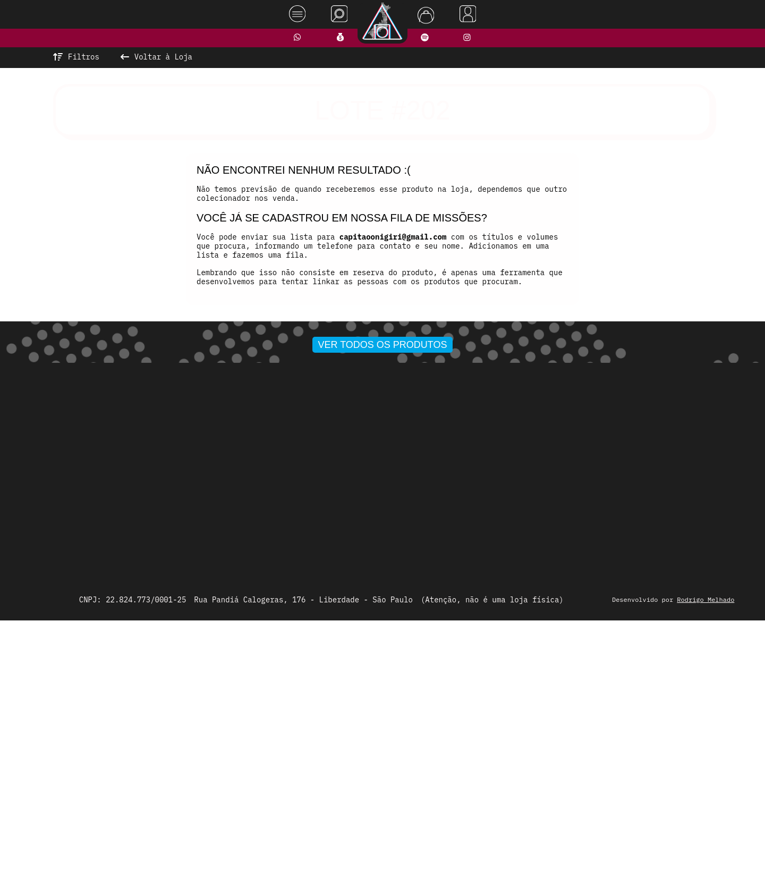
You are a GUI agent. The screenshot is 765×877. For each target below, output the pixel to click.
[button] (348, 573)
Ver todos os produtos (383, 594)
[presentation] (184, 451)
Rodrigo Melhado (713, 852)
